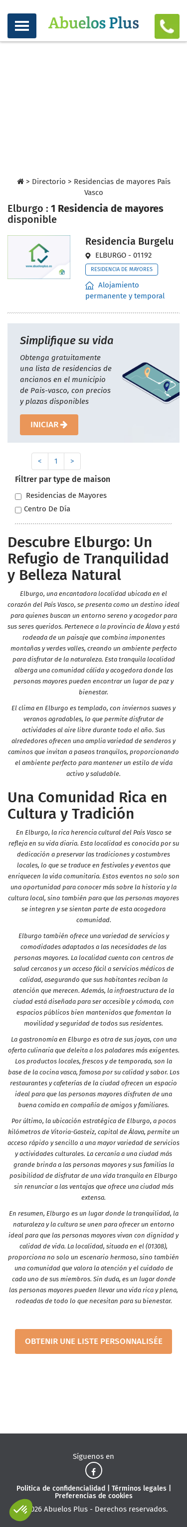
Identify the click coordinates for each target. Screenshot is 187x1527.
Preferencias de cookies (94, 1496)
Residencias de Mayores (61, 495)
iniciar (49, 424)
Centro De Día (42, 509)
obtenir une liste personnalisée (94, 1341)
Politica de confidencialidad (60, 1488)
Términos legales (139, 1488)
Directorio (49, 181)
